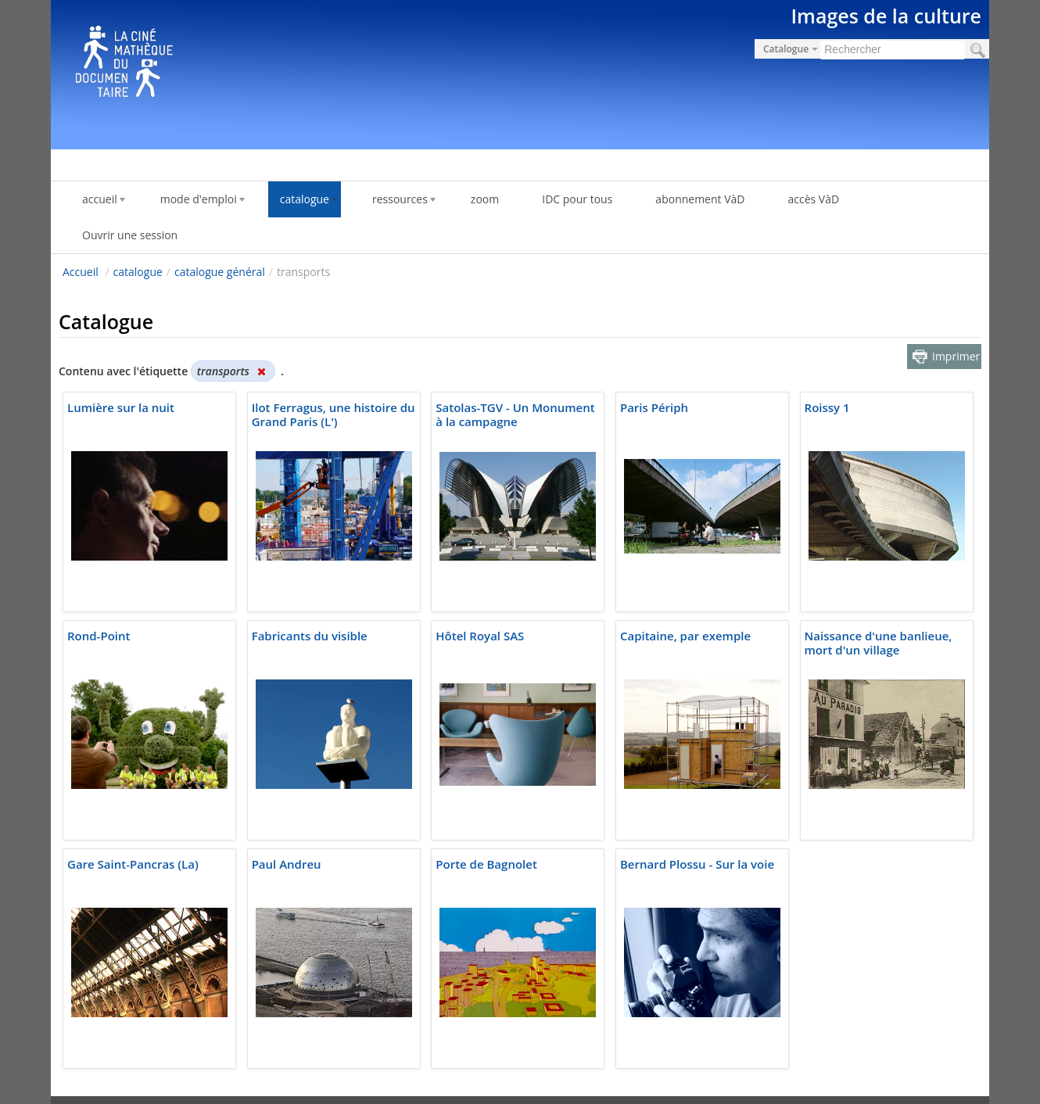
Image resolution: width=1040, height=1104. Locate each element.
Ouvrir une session (130, 235)
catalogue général (219, 271)
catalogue (138, 271)
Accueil (81, 271)
